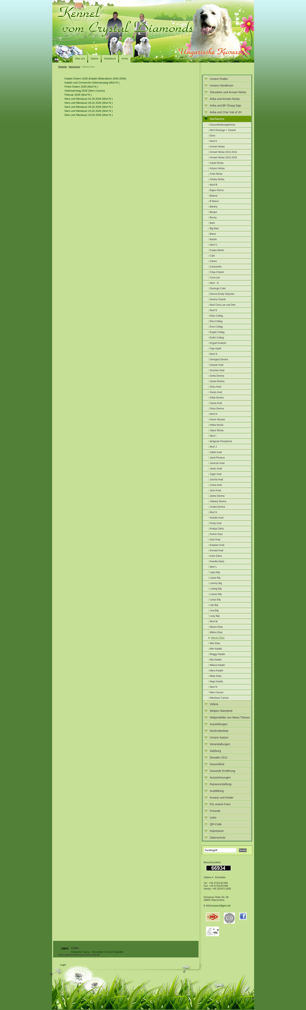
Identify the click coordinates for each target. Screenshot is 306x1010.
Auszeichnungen (220, 777)
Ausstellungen (219, 724)
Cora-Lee (215, 277)
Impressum (217, 831)
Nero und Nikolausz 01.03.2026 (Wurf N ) (89, 98)
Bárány (214, 206)
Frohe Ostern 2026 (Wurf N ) (81, 86)
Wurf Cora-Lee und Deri (223, 304)
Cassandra (216, 266)
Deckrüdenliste (219, 730)
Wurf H (213, 414)
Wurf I (213, 435)
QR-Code (216, 824)
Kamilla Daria (217, 561)
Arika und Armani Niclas (225, 98)
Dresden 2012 (219, 757)
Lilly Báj (214, 605)
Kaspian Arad (217, 545)
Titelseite (62, 67)
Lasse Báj (215, 577)
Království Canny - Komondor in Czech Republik (97, 952)
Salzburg (215, 750)
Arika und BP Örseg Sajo (225, 105)
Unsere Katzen (219, 737)
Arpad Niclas (217, 163)
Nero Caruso (217, 692)
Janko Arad (216, 468)
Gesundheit (217, 764)
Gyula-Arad (216, 403)
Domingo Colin (218, 288)
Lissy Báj (215, 616)
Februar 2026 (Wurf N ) (78, 94)
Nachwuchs (74, 67)
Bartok (213, 239)
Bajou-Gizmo (217, 190)
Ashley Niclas (217, 179)
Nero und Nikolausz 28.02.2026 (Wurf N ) (89, 102)
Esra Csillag (216, 326)
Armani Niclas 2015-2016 (223, 157)
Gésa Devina (217, 408)
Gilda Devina (217, 397)
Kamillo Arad (216, 517)
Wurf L (213, 566)
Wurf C (213, 244)
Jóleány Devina (218, 501)
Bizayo (213, 212)
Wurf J (213, 446)
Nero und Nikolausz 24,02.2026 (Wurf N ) (89, 110)
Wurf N (213, 687)
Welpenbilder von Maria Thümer (230, 717)
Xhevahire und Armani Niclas (228, 92)
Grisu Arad (215, 386)
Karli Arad (215, 539)
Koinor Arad (216, 534)
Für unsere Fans (220, 804)
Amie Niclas (216, 173)
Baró (212, 223)
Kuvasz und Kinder (222, 797)
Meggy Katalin (217, 654)
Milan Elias (216, 676)
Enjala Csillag (217, 332)
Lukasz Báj (216, 594)
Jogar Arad (216, 474)
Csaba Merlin (217, 250)
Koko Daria (216, 556)
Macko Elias (216, 626)
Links (213, 817)
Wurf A (213, 141)
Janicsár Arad (217, 463)
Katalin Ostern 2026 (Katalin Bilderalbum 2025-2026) (95, 78)
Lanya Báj (215, 599)
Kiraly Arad (216, 523)
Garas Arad (216, 392)
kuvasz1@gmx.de (221, 905)
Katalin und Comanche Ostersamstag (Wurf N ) (92, 82)
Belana (213, 195)
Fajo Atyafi (215, 348)
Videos (214, 704)
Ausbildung (217, 790)
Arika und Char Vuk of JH (226, 112)
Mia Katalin (216, 659)
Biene (213, 233)
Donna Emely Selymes (222, 294)
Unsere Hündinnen (221, 85)
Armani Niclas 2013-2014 (223, 152)
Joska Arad (216, 485)
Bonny (213, 217)
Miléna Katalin (217, 665)
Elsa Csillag (216, 321)
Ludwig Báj (216, 588)
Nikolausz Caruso (219, 697)
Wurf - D (214, 283)
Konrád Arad (216, 550)
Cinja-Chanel (217, 272)
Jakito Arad (216, 452)
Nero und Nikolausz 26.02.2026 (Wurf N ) (89, 106)
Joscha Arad (216, 479)
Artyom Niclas (217, 168)
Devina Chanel (218, 299)
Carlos (213, 261)
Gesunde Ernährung (222, 770)
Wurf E (213, 310)
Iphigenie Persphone (221, 441)
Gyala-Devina (217, 381)
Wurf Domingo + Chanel (223, 130)
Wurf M (214, 621)
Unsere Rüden (219, 78)
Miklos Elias (216, 632)
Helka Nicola (216, 425)
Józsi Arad (215, 490)
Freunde (215, 810)
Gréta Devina (217, 375)
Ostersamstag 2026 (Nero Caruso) (85, 90)
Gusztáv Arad (217, 370)
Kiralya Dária (217, 528)
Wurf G (214, 354)
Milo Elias (215, 643)
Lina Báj (214, 610)
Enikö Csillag (217, 337)
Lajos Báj (215, 572)
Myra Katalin (216, 670)
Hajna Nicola (217, 430)
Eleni (212, 135)
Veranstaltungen (220, 744)
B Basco (214, 201)
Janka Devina (217, 495)
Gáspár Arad (216, 364)
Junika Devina (217, 506)
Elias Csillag (216, 315)
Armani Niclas (217, 146)
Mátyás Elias (218, 637)
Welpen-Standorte (221, 710)
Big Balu (214, 228)
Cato (212, 255)
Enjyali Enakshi (218, 343)
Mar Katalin (216, 648)
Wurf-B (213, 184)
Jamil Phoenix (217, 457)
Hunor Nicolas (217, 419)
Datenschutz (218, 837)
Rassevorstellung (220, 784)
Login (63, 965)
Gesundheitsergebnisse (222, 124)
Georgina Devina (219, 359)
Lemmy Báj (216, 583)
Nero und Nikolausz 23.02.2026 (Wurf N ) (89, 114)
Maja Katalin (216, 681)
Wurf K (213, 512)
